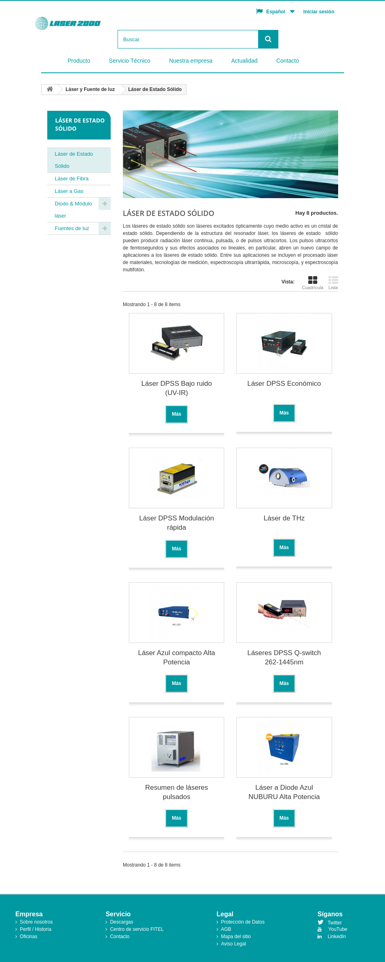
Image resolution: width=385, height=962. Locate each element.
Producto (78, 60)
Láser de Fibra (72, 178)
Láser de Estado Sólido (74, 160)
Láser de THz (284, 518)
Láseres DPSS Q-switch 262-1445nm (284, 657)
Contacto (287, 60)
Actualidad (244, 60)
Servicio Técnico (129, 60)
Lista (333, 282)
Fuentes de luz (72, 228)
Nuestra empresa (190, 60)
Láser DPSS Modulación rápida (176, 522)
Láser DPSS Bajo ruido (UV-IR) (176, 388)
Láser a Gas (69, 191)
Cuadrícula (312, 282)
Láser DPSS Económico (284, 383)
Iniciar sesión (319, 12)
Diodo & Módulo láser (74, 210)
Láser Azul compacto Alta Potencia (176, 657)
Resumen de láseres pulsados (176, 792)
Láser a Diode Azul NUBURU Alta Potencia (284, 792)
